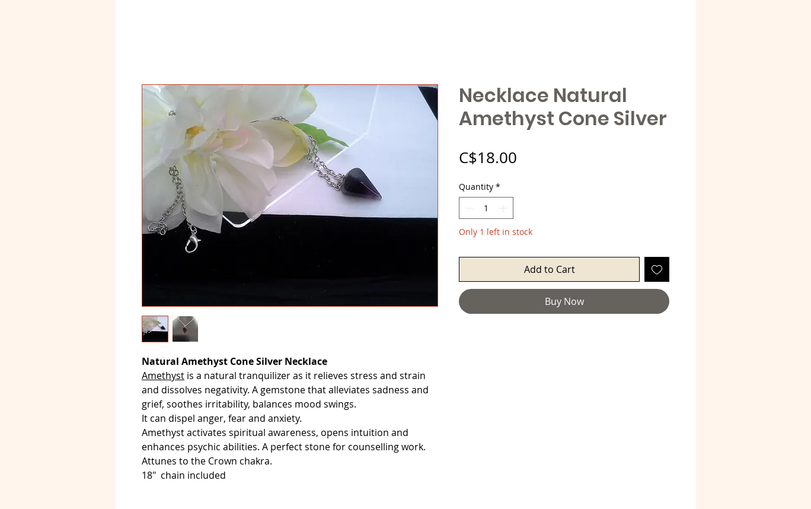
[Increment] (504, 208)
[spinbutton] (486, 208)
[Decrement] (468, 208)
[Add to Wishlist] (656, 269)
